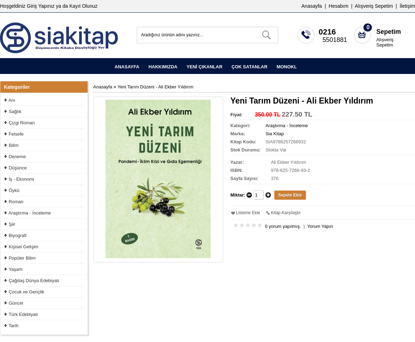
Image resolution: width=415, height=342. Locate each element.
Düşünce (18, 167)
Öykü (14, 190)
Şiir (12, 224)
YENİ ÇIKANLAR (204, 66)
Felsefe (16, 134)
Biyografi (18, 235)
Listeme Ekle (248, 212)
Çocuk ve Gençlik (26, 291)
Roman (16, 201)
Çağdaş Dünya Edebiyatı (34, 280)
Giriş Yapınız (41, 6)
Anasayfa (311, 6)
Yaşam (15, 269)
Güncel (16, 303)
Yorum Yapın (320, 226)
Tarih (13, 325)
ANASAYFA (127, 66)
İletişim (407, 6)
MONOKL (286, 66)
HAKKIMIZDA (162, 66)
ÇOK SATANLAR (249, 66)
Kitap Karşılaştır (286, 212)
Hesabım (339, 6)
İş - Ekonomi (21, 179)
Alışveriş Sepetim (385, 42)
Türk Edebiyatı (23, 314)
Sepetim (388, 31)
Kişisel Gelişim (24, 246)
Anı (11, 100)
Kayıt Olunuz (83, 6)
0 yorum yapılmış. (283, 226)
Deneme (17, 156)
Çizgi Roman (22, 122)
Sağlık (15, 111)
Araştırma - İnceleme (29, 213)
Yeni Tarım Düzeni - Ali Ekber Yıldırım (155, 86)
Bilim (14, 145)
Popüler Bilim (22, 258)
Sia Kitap (275, 133)
